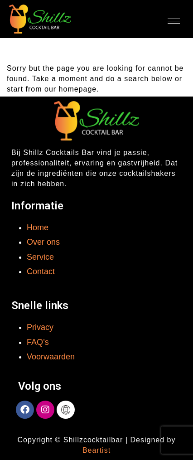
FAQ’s (38, 342)
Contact (41, 271)
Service (40, 256)
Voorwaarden (51, 356)
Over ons (43, 242)
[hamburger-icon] (174, 21)
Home (37, 227)
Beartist (96, 450)
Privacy (40, 327)
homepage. (79, 89)
